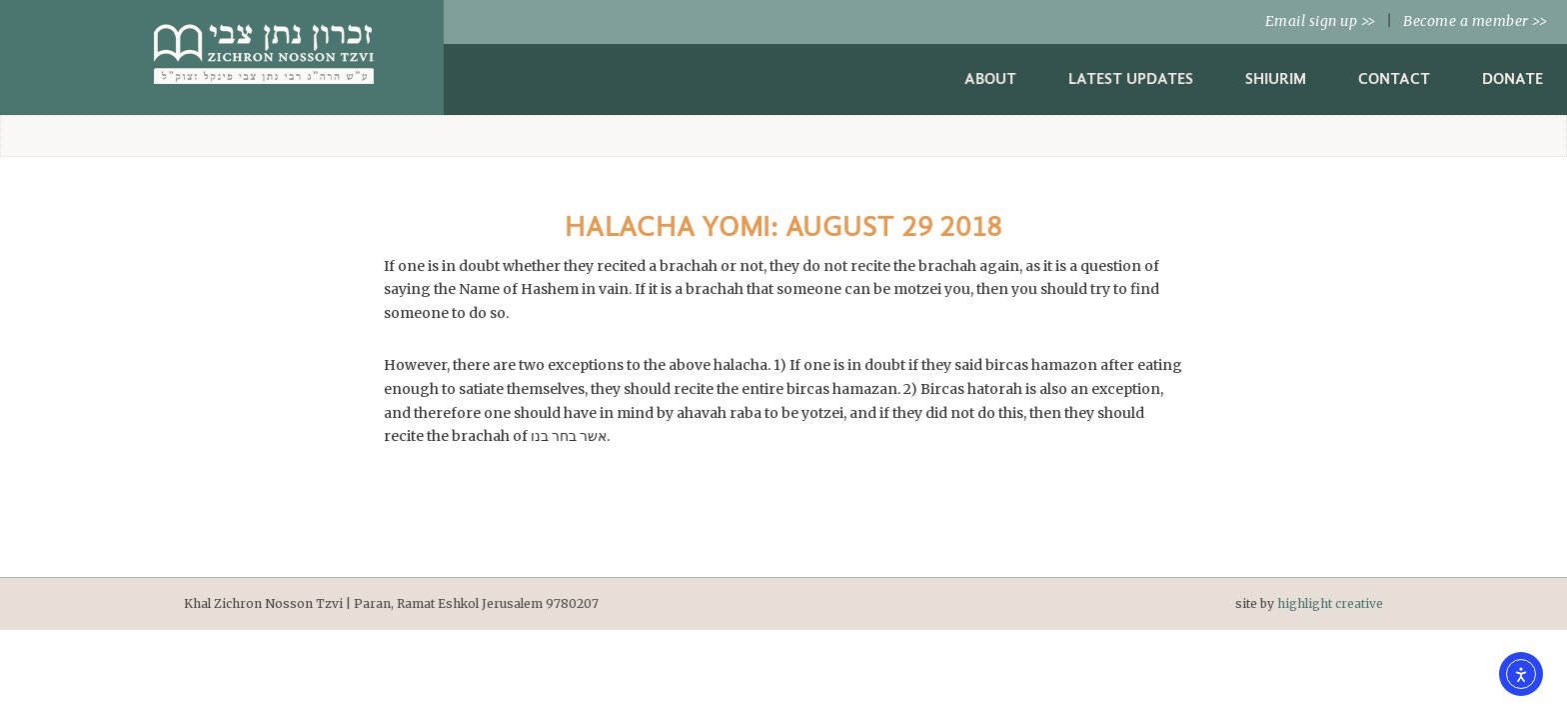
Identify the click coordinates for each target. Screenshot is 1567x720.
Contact (1394, 78)
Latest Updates (1130, 78)
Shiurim (1275, 78)
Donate (1512, 78)
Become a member (1475, 21)
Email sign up (1320, 21)
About (990, 78)
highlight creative (1330, 603)
